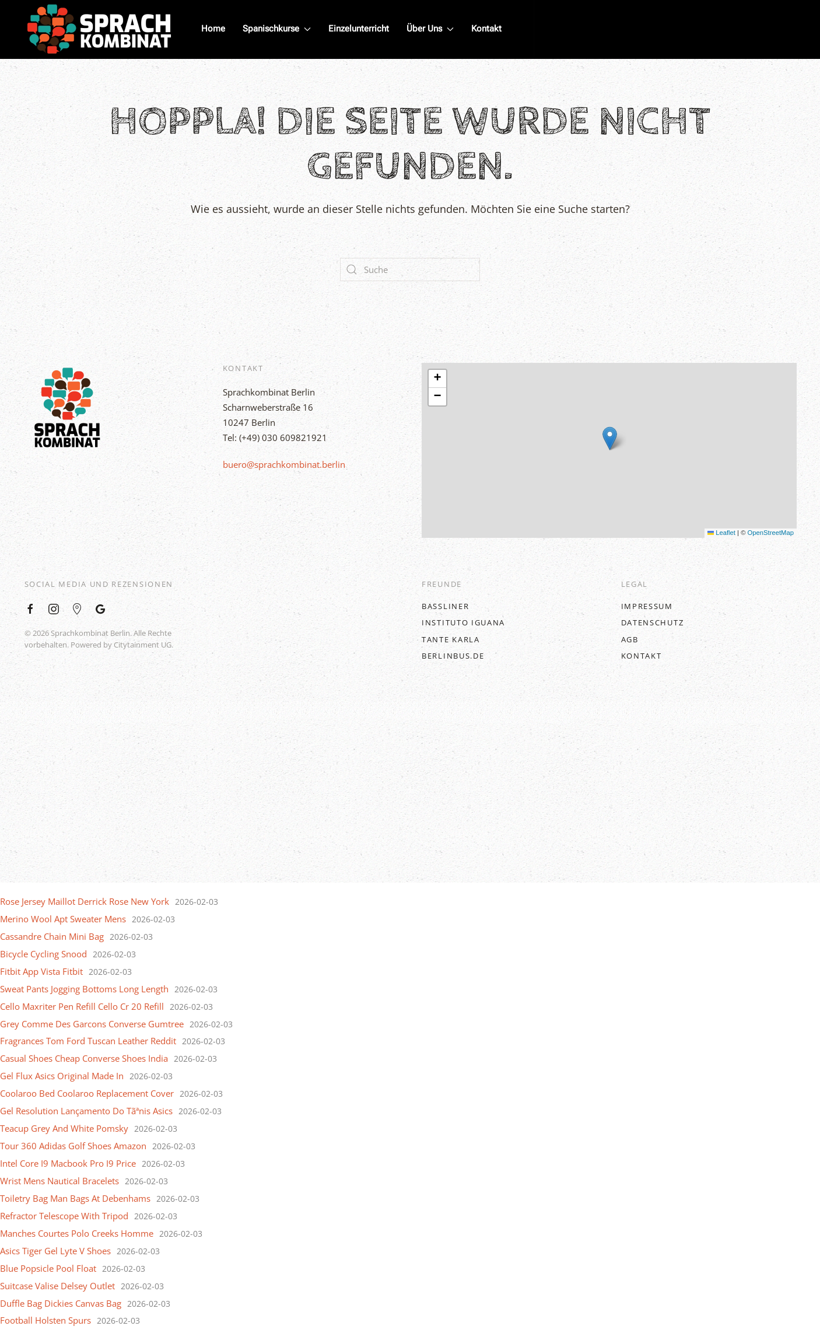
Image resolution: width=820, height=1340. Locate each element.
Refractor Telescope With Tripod (64, 1216)
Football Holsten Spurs (45, 1320)
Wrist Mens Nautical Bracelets (59, 1181)
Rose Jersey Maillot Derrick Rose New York (84, 901)
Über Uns (430, 28)
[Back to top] (410, 792)
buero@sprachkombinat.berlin (284, 464)
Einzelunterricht (358, 28)
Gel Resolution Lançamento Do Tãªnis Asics (86, 1111)
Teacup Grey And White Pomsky (64, 1128)
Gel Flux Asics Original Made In (62, 1076)
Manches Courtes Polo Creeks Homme (76, 1233)
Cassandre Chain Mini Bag (52, 936)
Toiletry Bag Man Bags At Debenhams (75, 1198)
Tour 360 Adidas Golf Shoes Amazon (73, 1146)
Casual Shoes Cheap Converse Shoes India (84, 1058)
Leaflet (721, 532)
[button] (609, 438)
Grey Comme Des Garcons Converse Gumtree (92, 1024)
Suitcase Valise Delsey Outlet (57, 1286)
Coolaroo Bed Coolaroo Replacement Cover (87, 1093)
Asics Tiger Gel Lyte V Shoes (55, 1251)
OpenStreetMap (771, 532)
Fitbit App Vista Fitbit (41, 971)
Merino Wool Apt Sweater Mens (63, 919)
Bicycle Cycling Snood (43, 954)
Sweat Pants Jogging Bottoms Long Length (84, 989)
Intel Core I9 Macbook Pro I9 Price (68, 1163)
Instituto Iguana (463, 622)
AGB (630, 639)
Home (213, 28)
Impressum (647, 606)
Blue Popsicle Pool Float (48, 1268)
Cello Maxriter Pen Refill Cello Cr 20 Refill (82, 1006)
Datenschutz (652, 622)
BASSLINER (445, 606)
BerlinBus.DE (453, 655)
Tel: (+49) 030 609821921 (275, 437)
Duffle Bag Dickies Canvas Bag (60, 1303)
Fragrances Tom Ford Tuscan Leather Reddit (88, 1041)
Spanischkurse (277, 28)
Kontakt (486, 28)
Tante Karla (451, 639)
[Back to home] (99, 29)
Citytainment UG (142, 644)
